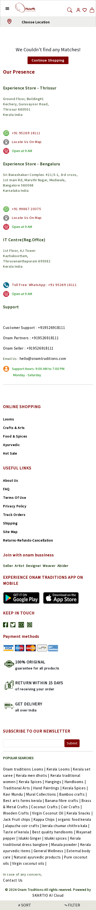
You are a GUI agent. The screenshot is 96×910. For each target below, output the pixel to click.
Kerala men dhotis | (33, 775)
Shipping (10, 523)
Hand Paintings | (47, 788)
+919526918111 (51, 327)
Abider (62, 565)
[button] (3, 8)
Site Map (10, 532)
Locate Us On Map (27, 141)
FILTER (72, 905)
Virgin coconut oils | (29, 863)
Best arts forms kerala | (24, 800)
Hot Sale (10, 453)
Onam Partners (16, 338)
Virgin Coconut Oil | (49, 813)
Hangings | (54, 781)
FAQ (6, 489)
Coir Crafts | (71, 806)
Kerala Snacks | (79, 813)
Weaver (49, 565)
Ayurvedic (11, 445)
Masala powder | (65, 844)
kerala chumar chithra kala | (66, 825)
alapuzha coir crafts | (23, 825)
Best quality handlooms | (54, 832)
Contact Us (13, 880)
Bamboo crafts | (73, 794)
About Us (10, 480)
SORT (24, 905)
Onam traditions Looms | (24, 769)
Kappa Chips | (45, 819)
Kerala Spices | (32, 781)
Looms (8, 419)
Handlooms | (75, 781)
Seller (8, 565)
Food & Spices (15, 436)
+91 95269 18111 (26, 133)
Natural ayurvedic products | (39, 857)
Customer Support (19, 327)
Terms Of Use (14, 497)
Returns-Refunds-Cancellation (28, 540)
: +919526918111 (44, 338)
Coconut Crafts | (46, 806)
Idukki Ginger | (31, 838)
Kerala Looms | (59, 769)
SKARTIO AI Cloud (48, 895)
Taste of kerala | (17, 832)
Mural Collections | (42, 794)
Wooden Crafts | (17, 813)
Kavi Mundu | (14, 794)
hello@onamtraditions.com (43, 358)
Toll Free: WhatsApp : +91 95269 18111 (44, 284)
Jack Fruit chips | (18, 819)
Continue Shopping (48, 60)
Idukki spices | (57, 838)
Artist (19, 565)
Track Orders (14, 514)
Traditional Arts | (18, 788)
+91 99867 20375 (26, 209)
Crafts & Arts (14, 427)
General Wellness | (50, 850)
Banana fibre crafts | (63, 800)
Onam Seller (13, 348)
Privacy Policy (15, 506)
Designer (33, 565)
